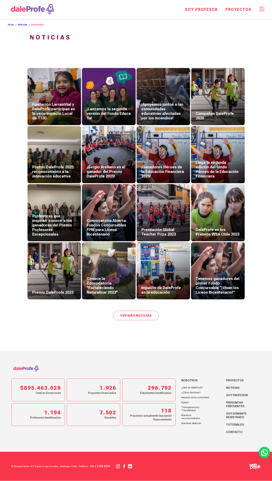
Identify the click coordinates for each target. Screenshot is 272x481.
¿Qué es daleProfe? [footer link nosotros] (192, 387)
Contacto (234, 432)
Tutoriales (235, 425)
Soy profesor (237, 395)
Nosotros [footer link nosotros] (189, 380)
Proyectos (235, 380)
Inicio (11, 24)
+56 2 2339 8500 (100, 466)
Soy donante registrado (236, 415)
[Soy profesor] (201, 9)
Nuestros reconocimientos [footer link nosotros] (191, 417)
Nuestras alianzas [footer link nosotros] (191, 423)
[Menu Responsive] (261, 9)
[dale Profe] (32, 9)
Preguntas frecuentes (235, 404)
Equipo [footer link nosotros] (185, 402)
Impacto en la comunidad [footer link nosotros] (195, 397)
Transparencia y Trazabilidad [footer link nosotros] (190, 409)
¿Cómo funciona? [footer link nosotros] (191, 392)
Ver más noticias (136, 316)
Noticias (23, 24)
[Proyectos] (238, 9)
